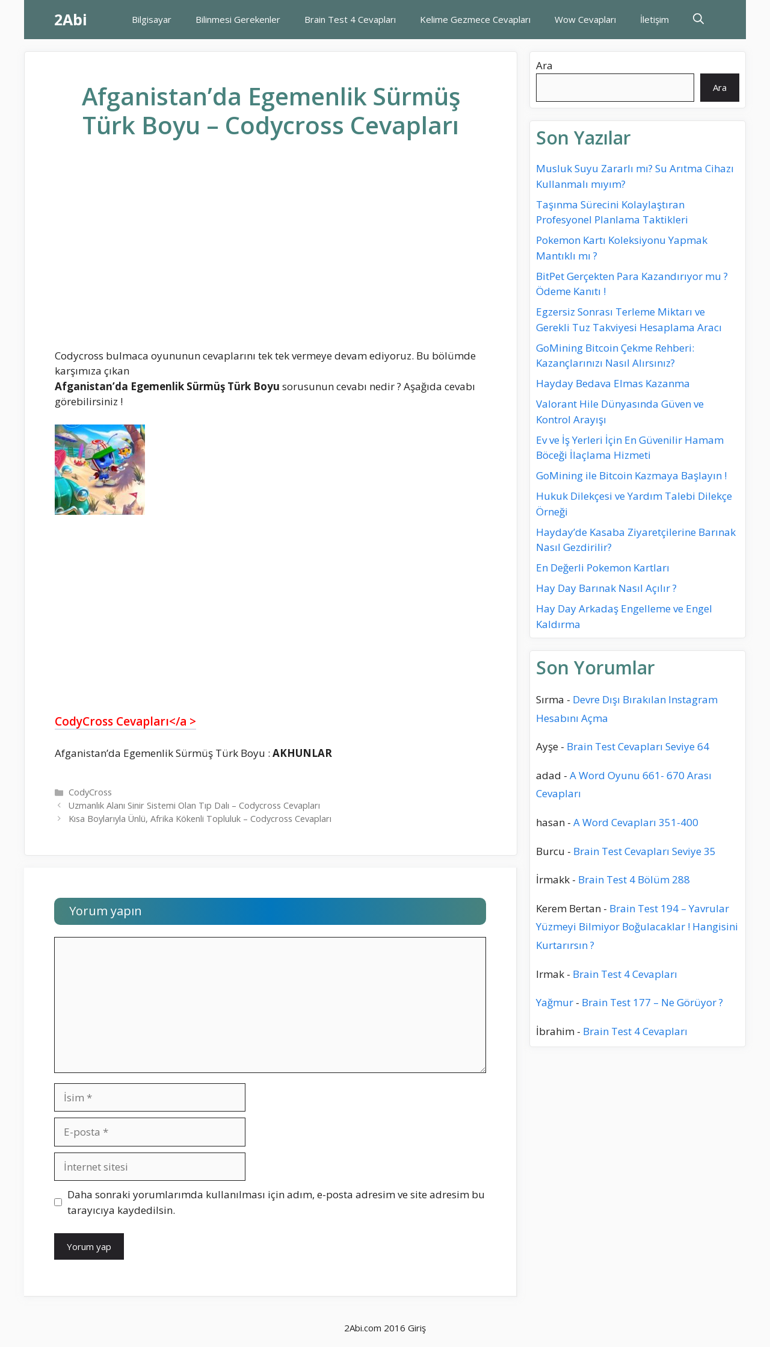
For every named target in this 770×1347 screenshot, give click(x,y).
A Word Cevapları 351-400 (635, 822)
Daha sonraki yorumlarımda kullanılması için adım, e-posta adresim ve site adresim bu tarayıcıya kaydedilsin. (276, 1202)
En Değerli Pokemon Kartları (603, 567)
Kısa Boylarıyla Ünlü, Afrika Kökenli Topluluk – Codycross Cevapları (200, 818)
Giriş (417, 1328)
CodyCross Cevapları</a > (125, 721)
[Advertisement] (271, 253)
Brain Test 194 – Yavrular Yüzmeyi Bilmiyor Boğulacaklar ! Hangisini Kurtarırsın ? (637, 926)
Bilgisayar (151, 19)
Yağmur (554, 1002)
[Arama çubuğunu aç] (698, 19)
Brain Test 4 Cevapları (350, 19)
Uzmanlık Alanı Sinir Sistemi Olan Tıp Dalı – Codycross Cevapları (194, 805)
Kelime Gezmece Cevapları (475, 19)
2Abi (70, 19)
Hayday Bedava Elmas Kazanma (613, 383)
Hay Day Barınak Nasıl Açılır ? (606, 588)
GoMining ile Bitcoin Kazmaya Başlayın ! (631, 475)
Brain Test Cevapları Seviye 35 (644, 851)
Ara (544, 65)
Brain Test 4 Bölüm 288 (634, 879)
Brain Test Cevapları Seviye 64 (638, 746)
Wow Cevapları (585, 19)
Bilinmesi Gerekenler (238, 19)
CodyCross (90, 792)
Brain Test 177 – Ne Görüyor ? (652, 1002)
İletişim (654, 19)
